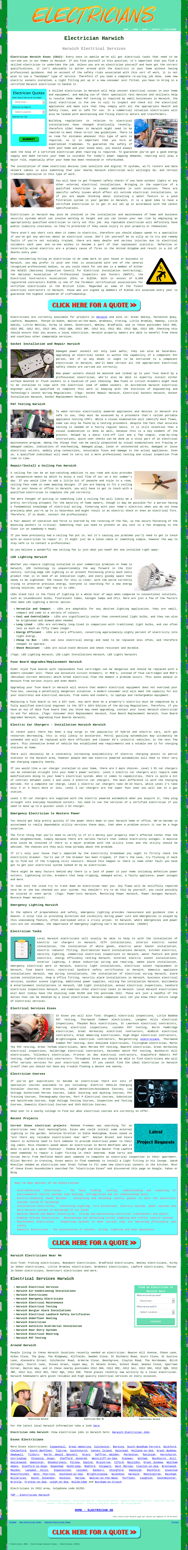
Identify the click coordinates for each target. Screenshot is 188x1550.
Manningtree (152, 1474)
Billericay (18, 1478)
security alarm (93, 977)
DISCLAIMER (170, 29)
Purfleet (128, 1478)
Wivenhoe (118, 1474)
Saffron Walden (107, 1454)
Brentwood (169, 1466)
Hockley (64, 1478)
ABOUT (145, 29)
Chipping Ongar (43, 1458)
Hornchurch (168, 1454)
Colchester (102, 1446)
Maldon (15, 1470)
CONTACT (156, 29)
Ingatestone (62, 1470)
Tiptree (61, 1450)
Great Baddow (166, 1450)
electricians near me (69, 1137)
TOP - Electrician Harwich (30, 1495)
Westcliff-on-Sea (104, 1458)
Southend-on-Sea (71, 1474)
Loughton (146, 1478)
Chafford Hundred (73, 1458)
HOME (125, 29)
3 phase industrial (84, 962)
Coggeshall (58, 1446)
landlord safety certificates (100, 969)
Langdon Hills (36, 1470)
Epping (88, 1462)
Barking (118, 1446)
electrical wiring (138, 973)
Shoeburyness (57, 1462)
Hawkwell (17, 1454)
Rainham (170, 1474)
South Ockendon (43, 1478)
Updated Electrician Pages (57, 1522)
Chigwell (105, 1466)
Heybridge (74, 1466)
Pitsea (75, 1462)
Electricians (20, 214)
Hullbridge (79, 1481)
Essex (22, 1446)
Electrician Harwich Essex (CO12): (37, 56)
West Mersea (124, 1466)
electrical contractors (125, 1031)
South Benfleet (41, 1450)
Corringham (18, 1458)
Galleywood (18, 1462)
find (21, 1262)
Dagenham (57, 1466)
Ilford (119, 1462)
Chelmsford (18, 1450)
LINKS (135, 29)
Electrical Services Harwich (42, 1279)
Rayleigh (149, 1454)
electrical (137, 90)
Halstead (121, 1450)
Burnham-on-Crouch (108, 1481)
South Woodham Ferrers (143, 1446)
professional (37, 266)
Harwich (101, 317)
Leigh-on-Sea (59, 1481)
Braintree (103, 1462)
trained (67, 240)
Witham (142, 1458)
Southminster (166, 1478)
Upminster (37, 1462)
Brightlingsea (97, 1474)
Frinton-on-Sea (35, 1481)
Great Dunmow (153, 1462)
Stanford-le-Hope (34, 1466)
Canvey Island (101, 1450)
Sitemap (12, 1522)
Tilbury (33, 1454)
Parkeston (131, 1454)
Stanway (127, 1458)
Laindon (81, 1470)
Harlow (80, 1478)
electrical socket (138, 965)
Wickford (169, 1446)
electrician (31, 64)
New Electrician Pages (30, 1522)
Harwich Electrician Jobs (131, 1432)
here (96, 1425)
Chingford (116, 1470)
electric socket (141, 958)
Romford (89, 1466)
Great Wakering (80, 1446)
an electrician (60, 258)
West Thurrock (44, 1474)
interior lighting (51, 962)
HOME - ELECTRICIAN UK (94, 1510)
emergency (18, 965)
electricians (107, 1023)
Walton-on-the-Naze (103, 1478)
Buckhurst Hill (164, 1458)
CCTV (104, 942)
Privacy (175, 1522)
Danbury (98, 1470)
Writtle (16, 1481)
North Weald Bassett (60, 1454)
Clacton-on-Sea (147, 1466)
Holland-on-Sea (142, 1450)
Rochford (153, 1470)
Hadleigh (135, 1470)
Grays (86, 1454)
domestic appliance (162, 969)
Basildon (133, 1462)
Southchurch (78, 1450)
